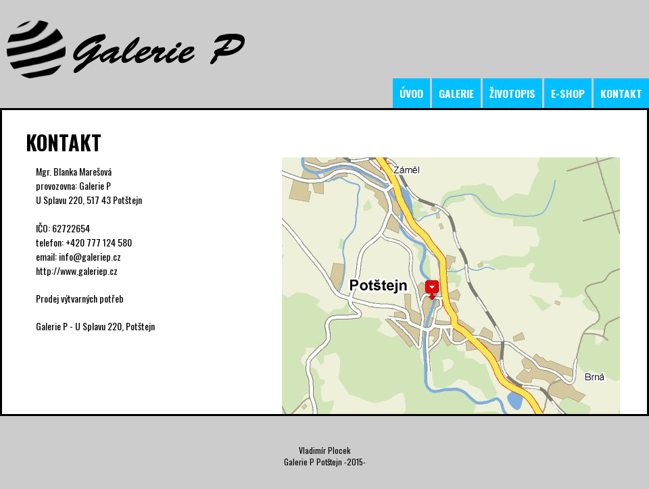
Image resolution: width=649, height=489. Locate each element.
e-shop (568, 93)
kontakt (621, 93)
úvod (411, 93)
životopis (512, 93)
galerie (456, 93)
